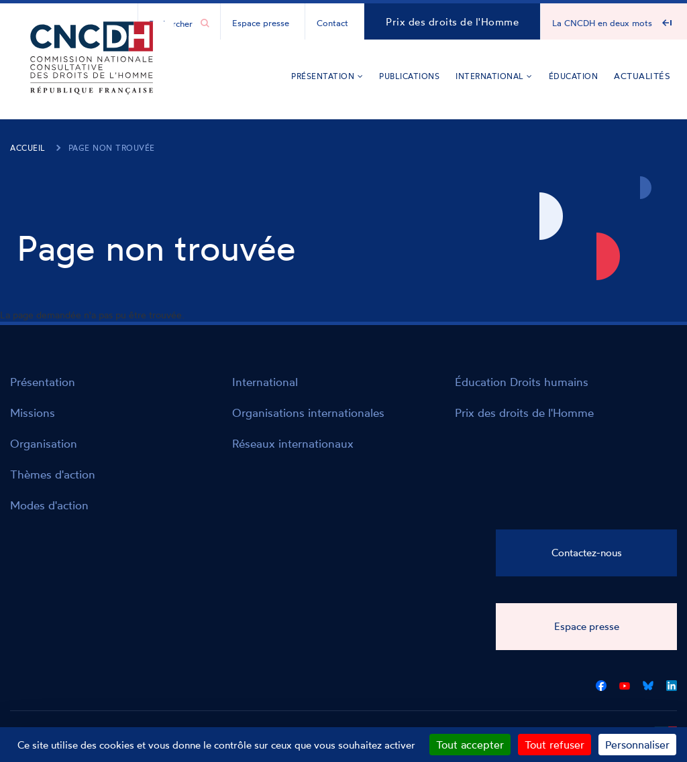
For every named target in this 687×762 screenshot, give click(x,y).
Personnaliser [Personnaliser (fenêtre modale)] (637, 744)
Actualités (642, 75)
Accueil (28, 148)
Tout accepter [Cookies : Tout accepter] (470, 744)
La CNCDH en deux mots (602, 22)
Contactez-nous (586, 552)
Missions (32, 412)
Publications (409, 76)
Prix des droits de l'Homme (452, 21)
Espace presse (260, 22)
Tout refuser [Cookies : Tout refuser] (554, 744)
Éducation (573, 76)
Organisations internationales (308, 412)
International (494, 76)
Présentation (327, 76)
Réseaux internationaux (293, 443)
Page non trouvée (111, 148)
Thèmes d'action (52, 474)
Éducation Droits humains (521, 382)
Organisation (43, 443)
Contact (332, 22)
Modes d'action (49, 505)
